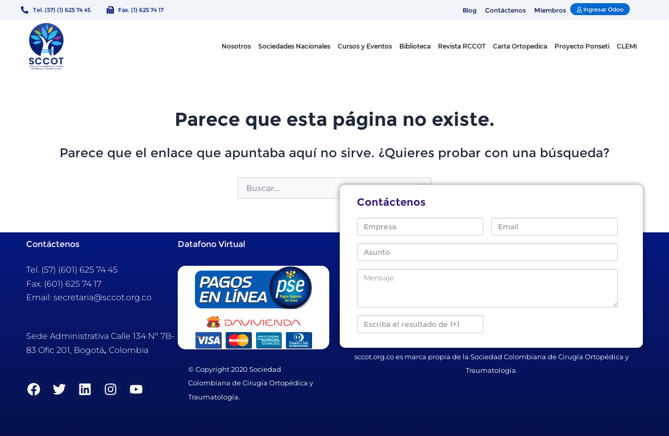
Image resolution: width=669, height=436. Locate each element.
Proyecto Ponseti (582, 46)
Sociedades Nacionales (294, 46)
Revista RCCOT (462, 46)
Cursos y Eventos (365, 46)
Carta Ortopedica (520, 46)
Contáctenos (505, 10)
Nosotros (236, 46)
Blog (470, 10)
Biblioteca (415, 46)
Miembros (550, 10)
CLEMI (627, 46)
